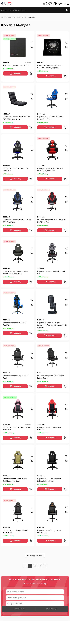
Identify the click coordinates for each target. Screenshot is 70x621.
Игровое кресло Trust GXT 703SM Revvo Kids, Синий (50, 118)
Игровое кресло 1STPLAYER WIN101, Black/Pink (17, 428)
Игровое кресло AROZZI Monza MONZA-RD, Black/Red (49, 169)
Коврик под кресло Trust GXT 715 (16, 65)
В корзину (15, 73)
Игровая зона (22, 17)
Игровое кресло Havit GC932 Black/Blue (14, 324)
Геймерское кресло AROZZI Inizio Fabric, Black (50, 377)
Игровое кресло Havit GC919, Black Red (51, 272)
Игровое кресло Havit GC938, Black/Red (49, 428)
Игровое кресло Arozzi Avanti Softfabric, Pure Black (49, 480)
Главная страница (8, 17)
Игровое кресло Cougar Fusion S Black (16, 377)
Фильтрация (51, 609)
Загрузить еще (35, 555)
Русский (59, 3)
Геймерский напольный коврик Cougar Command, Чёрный (49, 66)
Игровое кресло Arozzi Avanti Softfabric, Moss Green (15, 480)
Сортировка (18, 609)
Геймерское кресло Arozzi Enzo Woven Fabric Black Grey (15, 272)
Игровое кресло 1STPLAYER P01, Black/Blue (16, 169)
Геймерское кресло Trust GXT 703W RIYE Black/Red (51, 221)
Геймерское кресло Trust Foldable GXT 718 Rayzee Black (16, 118)
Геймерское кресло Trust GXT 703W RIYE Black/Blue (17, 221)
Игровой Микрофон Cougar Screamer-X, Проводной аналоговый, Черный (52, 325)
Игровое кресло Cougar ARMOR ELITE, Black (16, 531)
